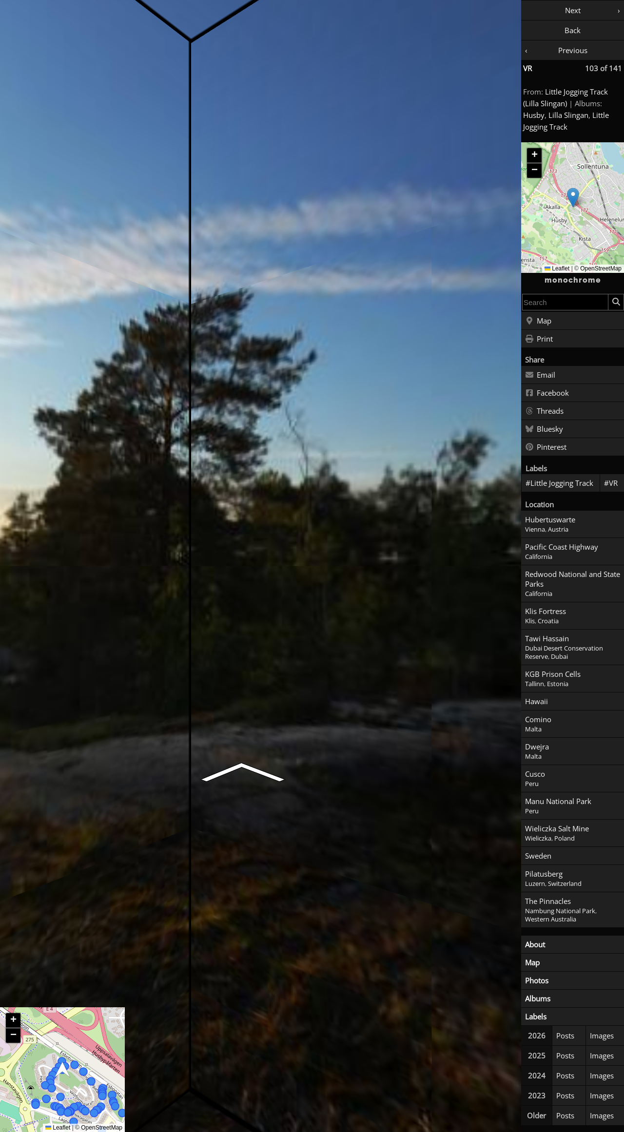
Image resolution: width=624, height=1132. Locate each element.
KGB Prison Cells (553, 674)
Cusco (535, 774)
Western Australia (550, 919)
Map (538, 321)
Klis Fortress (545, 611)
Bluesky (544, 429)
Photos (536, 980)
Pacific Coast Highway (561, 547)
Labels (535, 1016)
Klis (530, 621)
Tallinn (534, 684)
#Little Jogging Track (559, 483)
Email (540, 375)
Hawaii (536, 701)
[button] (573, 198)
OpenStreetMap (601, 268)
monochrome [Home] (573, 280)
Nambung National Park (560, 911)
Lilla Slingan (568, 115)
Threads (544, 411)
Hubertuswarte (550, 519)
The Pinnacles (548, 901)
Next (573, 10)
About (535, 944)
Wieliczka (538, 838)
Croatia (548, 621)
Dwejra (537, 746)
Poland (564, 838)
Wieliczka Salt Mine (557, 828)
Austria (558, 529)
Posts (565, 1035)
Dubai (559, 656)
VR (527, 68)
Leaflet (557, 268)
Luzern (535, 884)
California (538, 557)
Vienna (535, 529)
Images (602, 1035)
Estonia (557, 684)
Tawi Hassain (547, 638)
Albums (537, 998)
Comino (538, 719)
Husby (534, 115)
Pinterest (545, 447)
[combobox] (565, 302)
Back (573, 30)
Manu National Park (558, 801)
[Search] (616, 302)
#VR (611, 483)
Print (539, 339)
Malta (533, 729)
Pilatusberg (544, 874)
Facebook (547, 393)
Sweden (538, 856)
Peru (532, 784)
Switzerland (565, 884)
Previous (572, 50)
